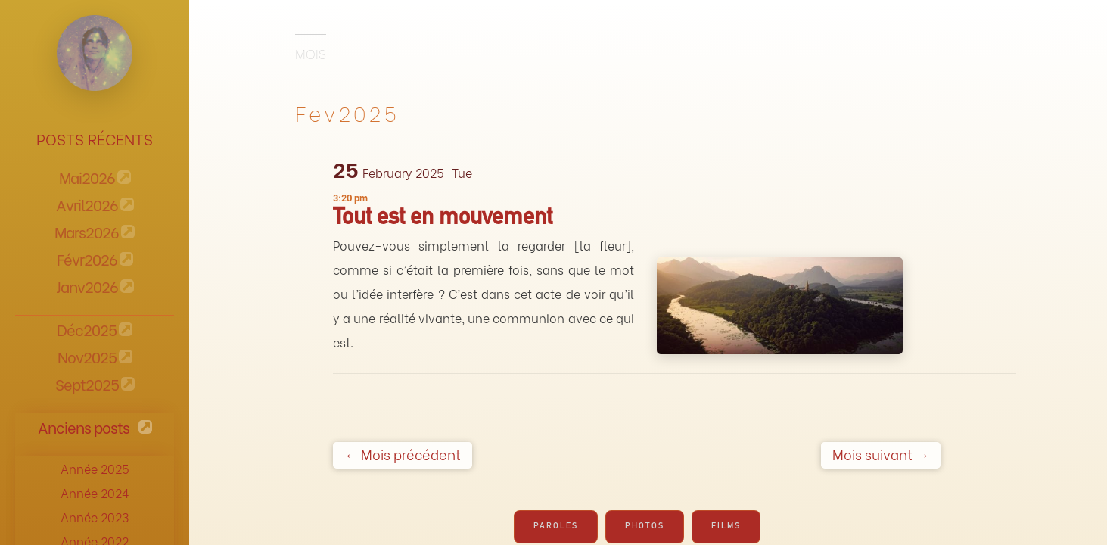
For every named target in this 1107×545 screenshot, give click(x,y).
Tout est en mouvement (442, 219)
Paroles (555, 526)
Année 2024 (95, 492)
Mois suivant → (880, 454)
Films (726, 526)
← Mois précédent (402, 454)
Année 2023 (95, 516)
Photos (644, 526)
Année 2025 (95, 468)
